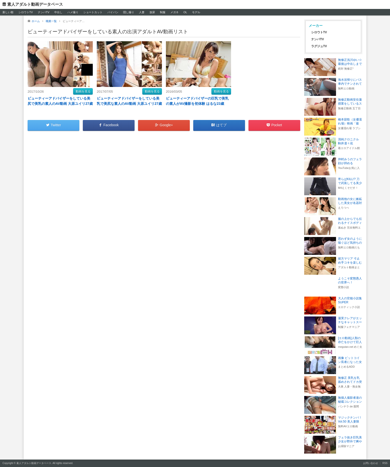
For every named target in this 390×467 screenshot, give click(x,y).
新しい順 (7, 12)
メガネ (174, 12)
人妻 (142, 12)
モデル (196, 12)
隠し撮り (128, 12)
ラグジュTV (319, 46)
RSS (385, 463)
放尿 (152, 12)
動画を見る (83, 91)
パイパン (112, 12)
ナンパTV (43, 12)
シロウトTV (25, 12)
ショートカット (92, 12)
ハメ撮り (72, 12)
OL (185, 12)
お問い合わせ (370, 463)
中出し (58, 12)
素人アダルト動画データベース (35, 4)
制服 (162, 12)
